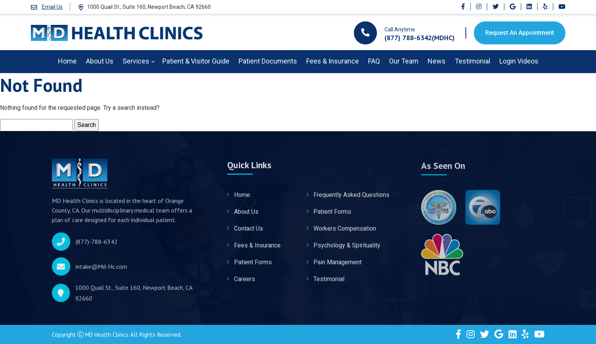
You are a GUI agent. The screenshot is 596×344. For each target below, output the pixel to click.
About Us (99, 61)
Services (136, 61)
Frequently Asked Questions (351, 198)
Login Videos (518, 61)
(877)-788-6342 (97, 244)
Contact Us (248, 232)
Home (67, 61)
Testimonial (472, 61)
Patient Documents (268, 61)
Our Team (403, 61)
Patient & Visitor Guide (195, 61)
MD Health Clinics (108, 334)
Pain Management (337, 265)
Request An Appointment (519, 32)
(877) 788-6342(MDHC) (419, 37)
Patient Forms (253, 265)
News (437, 61)
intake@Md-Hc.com (101, 269)
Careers (244, 282)
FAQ (374, 61)
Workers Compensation (344, 232)
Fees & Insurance (332, 61)
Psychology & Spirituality (346, 249)
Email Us (52, 7)
